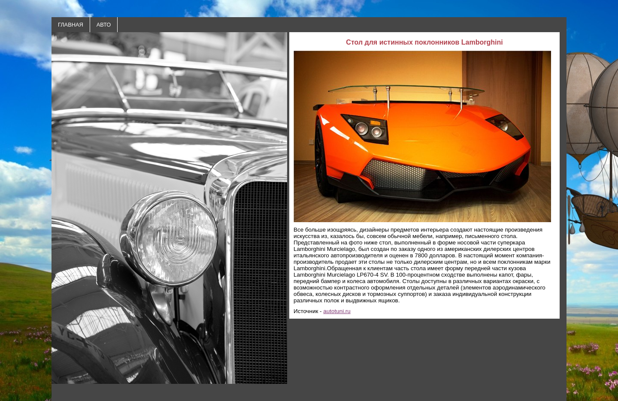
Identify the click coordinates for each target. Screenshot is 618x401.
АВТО (104, 24)
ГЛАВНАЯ (70, 24)
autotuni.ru (337, 311)
